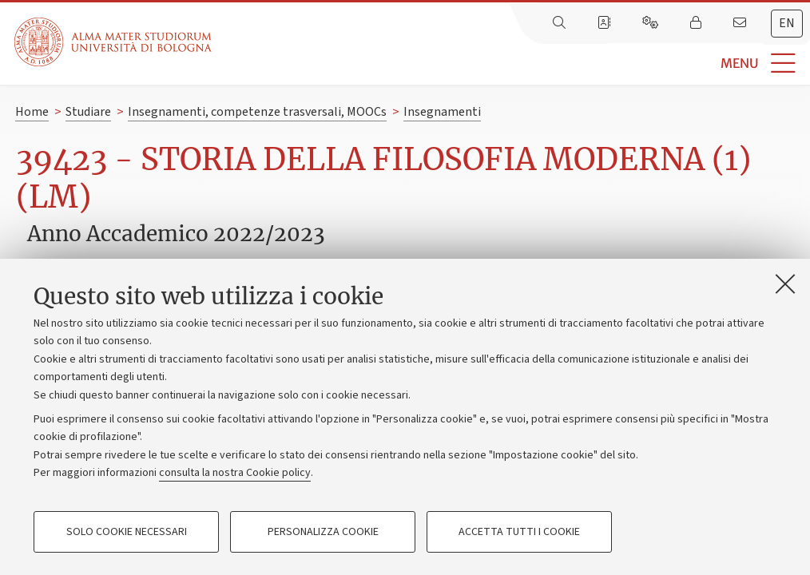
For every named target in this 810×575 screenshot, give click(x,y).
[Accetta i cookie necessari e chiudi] (785, 283)
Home (32, 112)
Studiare (88, 112)
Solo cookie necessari (126, 532)
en (787, 23)
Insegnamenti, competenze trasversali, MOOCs (257, 112)
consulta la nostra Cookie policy (235, 473)
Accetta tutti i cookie (519, 532)
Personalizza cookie (323, 532)
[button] (511, 63)
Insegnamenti (442, 112)
